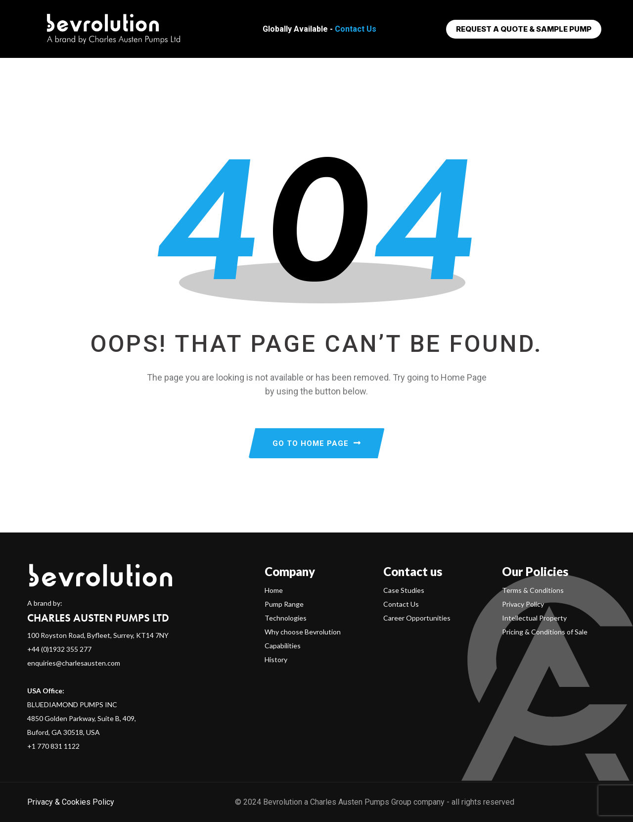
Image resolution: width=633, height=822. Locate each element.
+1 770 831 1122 (53, 746)
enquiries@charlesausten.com (73, 663)
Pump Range (284, 604)
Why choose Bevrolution (303, 632)
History (276, 659)
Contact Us (355, 29)
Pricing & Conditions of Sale (545, 632)
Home (274, 590)
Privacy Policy (523, 604)
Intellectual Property (534, 618)
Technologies (286, 618)
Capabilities (283, 645)
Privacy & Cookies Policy (70, 802)
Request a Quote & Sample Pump (523, 29)
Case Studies (403, 590)
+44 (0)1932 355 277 (59, 649)
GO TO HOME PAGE (316, 443)
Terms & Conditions (533, 590)
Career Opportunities (417, 618)
